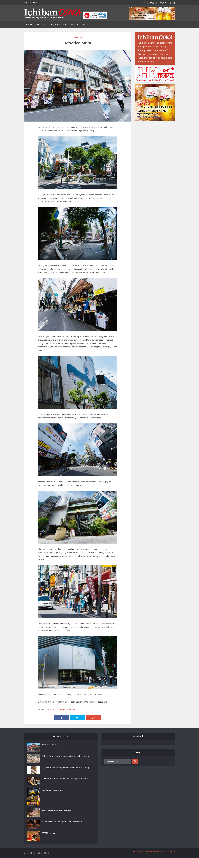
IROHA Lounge (48, 833)
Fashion (78, 37)
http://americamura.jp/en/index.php (61, 709)
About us (74, 24)
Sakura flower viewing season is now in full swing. (65, 756)
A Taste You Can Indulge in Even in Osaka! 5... (62, 821)
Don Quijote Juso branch (53, 790)
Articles (39, 24)
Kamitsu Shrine (49, 744)
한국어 (171, 2)
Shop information (57, 24)
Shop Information (152, 851)
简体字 (153, 2)
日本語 (145, 2)
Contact (85, 24)
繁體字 (162, 2)
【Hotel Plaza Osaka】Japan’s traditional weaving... (66, 767)
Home (29, 24)
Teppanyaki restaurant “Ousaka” (57, 810)
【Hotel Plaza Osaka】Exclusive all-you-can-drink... (66, 778)
